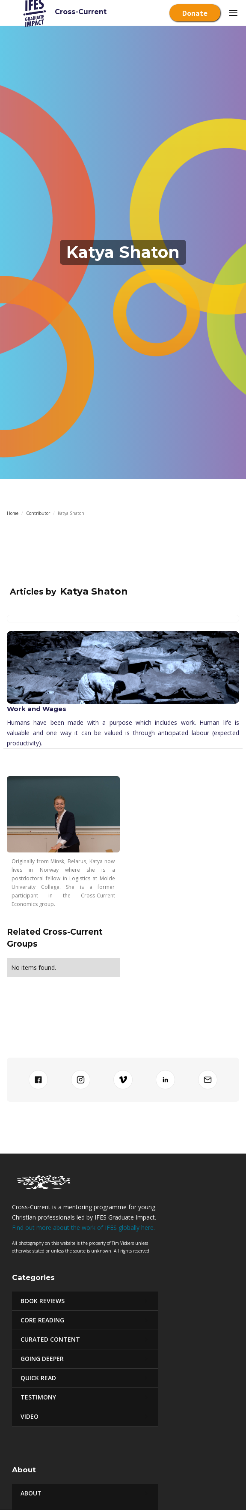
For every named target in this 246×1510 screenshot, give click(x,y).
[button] (233, 13)
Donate (194, 13)
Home (12, 513)
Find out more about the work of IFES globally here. (83, 1227)
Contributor (38, 513)
